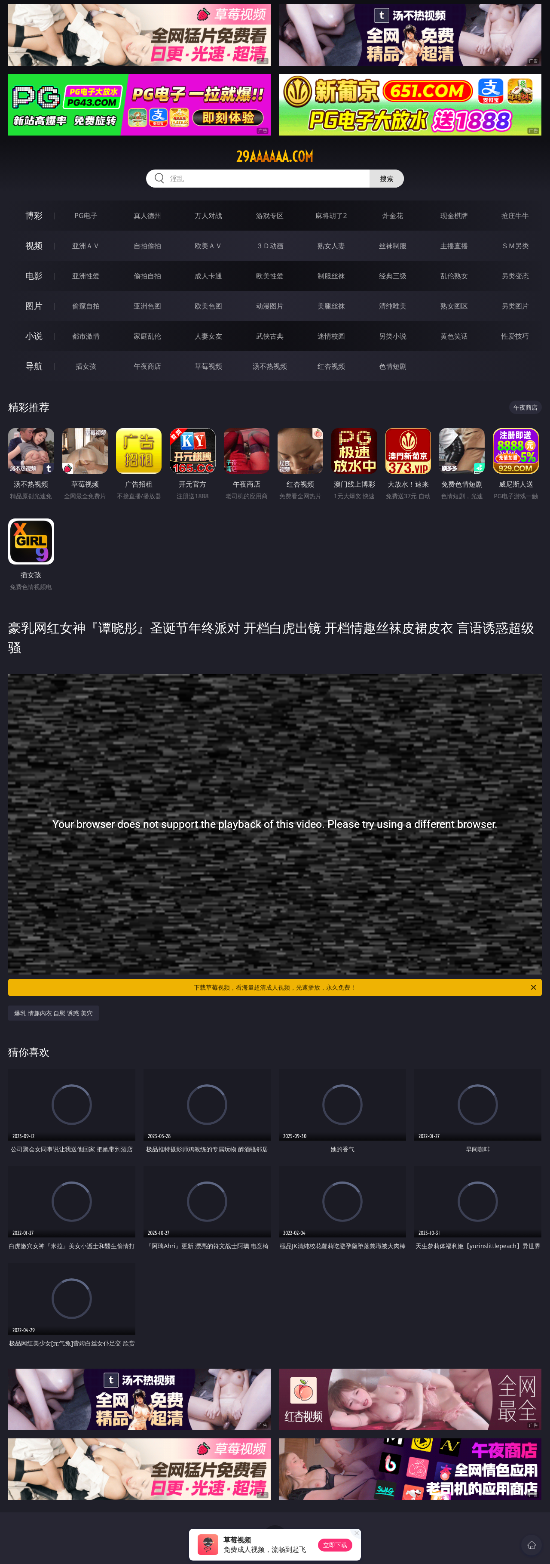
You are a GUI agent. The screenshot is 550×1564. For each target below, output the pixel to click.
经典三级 (392, 276)
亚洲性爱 (86, 276)
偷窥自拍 (86, 306)
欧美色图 (208, 306)
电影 (34, 275)
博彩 (34, 215)
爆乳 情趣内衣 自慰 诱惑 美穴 (53, 1013)
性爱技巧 (515, 336)
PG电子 (85, 215)
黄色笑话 (454, 336)
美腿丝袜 (331, 306)
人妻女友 (208, 336)
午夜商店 (147, 366)
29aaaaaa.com (274, 156)
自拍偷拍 (147, 245)
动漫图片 (270, 306)
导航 (34, 366)
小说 (34, 336)
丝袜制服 (392, 245)
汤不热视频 (270, 366)
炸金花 (392, 215)
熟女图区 (454, 306)
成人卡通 (208, 276)
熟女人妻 (331, 245)
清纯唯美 (392, 306)
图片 (34, 306)
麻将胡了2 (331, 215)
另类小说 (392, 336)
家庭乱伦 (147, 336)
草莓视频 (208, 366)
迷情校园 (331, 336)
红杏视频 (331, 366)
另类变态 (515, 276)
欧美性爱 (270, 276)
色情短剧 (392, 366)
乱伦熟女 (454, 276)
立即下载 (335, 1545)
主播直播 (454, 245)
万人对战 (208, 215)
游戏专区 (270, 215)
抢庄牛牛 (515, 215)
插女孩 (86, 366)
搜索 (387, 178)
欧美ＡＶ (208, 245)
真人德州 (147, 215)
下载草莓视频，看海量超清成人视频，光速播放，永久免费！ (366, 987)
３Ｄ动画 (270, 245)
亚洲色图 (147, 306)
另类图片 (515, 306)
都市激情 (86, 336)
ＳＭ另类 (515, 245)
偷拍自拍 (147, 276)
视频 (34, 245)
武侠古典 (270, 336)
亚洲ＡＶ (86, 245)
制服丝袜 (331, 276)
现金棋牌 (454, 215)
